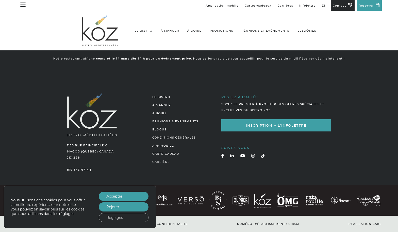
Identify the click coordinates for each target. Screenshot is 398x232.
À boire (194, 30)
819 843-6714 (78, 169)
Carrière (161, 162)
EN (324, 5)
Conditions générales (174, 137)
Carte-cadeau (165, 154)
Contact (339, 5)
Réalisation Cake (365, 224)
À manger (170, 30)
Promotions (221, 30)
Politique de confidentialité (159, 224)
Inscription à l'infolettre (276, 125)
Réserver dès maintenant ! (322, 58)
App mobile (163, 145)
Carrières (285, 5)
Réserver (366, 5)
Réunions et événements (265, 30)
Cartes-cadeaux (258, 5)
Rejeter (112, 207)
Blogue (159, 129)
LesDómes (306, 30)
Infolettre (307, 5)
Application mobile (222, 5)
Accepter (114, 196)
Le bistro (144, 30)
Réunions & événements (175, 121)
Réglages (114, 217)
